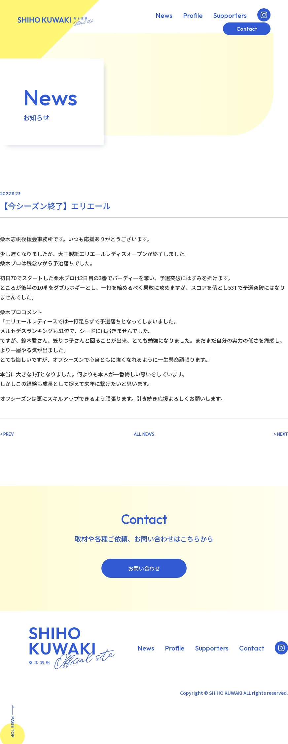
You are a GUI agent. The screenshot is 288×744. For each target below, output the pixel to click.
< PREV (7, 434)
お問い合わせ (144, 568)
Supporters (230, 15)
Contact (246, 28)
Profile (193, 15)
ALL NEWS (144, 434)
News (164, 15)
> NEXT (281, 434)
